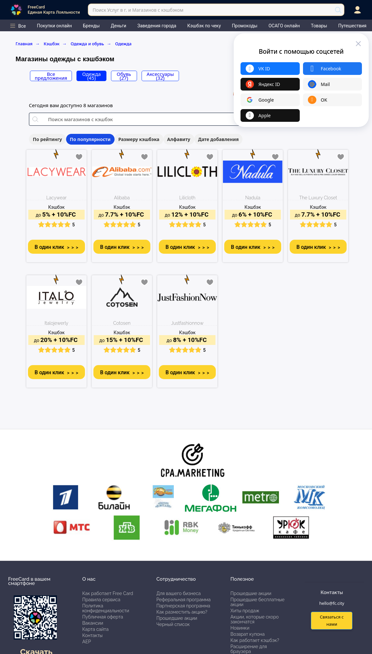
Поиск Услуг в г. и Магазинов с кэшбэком (137, 10)
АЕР (86, 641)
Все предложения (51, 76)
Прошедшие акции (176, 618)
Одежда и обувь (91, 44)
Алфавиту (178, 139)
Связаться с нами (332, 620)
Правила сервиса (101, 599)
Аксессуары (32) (160, 76)
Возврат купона (247, 634)
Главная (28, 44)
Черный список (173, 624)
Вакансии (92, 623)
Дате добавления (218, 139)
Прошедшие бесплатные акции (257, 602)
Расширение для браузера (248, 649)
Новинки (239, 628)
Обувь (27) (124, 76)
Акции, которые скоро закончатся (254, 619)
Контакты (92, 635)
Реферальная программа (183, 599)
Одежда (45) (91, 76)
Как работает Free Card (107, 593)
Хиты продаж (244, 610)
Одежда (123, 44)
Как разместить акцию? (181, 612)
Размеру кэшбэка (138, 139)
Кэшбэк (55, 44)
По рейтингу (47, 139)
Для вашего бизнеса (178, 593)
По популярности (90, 139)
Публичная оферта (102, 616)
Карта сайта (95, 629)
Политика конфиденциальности (105, 608)
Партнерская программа (183, 605)
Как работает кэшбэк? (254, 640)
